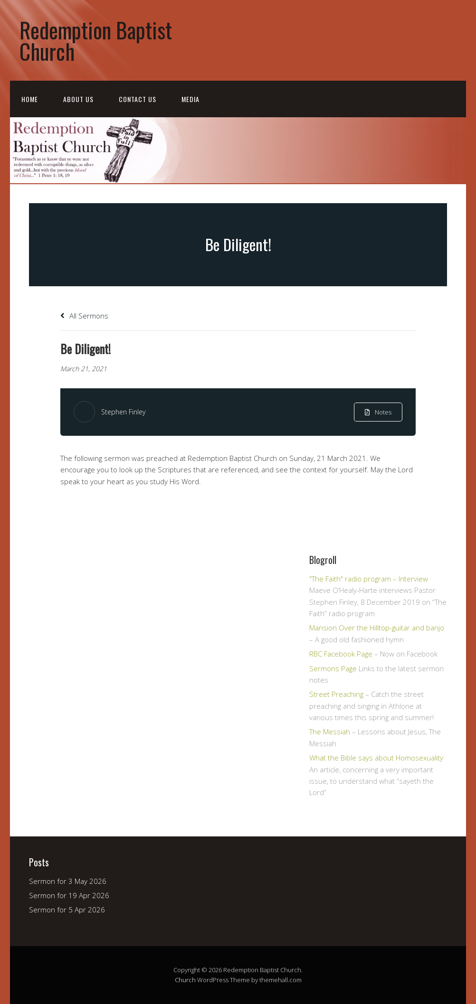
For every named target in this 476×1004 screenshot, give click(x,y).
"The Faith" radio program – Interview (368, 578)
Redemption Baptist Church (95, 40)
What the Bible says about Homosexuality (376, 757)
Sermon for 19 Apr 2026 (69, 895)
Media (190, 99)
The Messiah (329, 731)
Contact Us (137, 99)
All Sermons (84, 315)
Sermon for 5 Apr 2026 (67, 909)
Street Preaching (336, 694)
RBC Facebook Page (340, 653)
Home (29, 99)
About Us (78, 99)
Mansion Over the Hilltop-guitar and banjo (376, 627)
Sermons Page (333, 668)
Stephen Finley (123, 411)
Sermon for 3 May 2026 (67, 881)
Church (185, 980)
